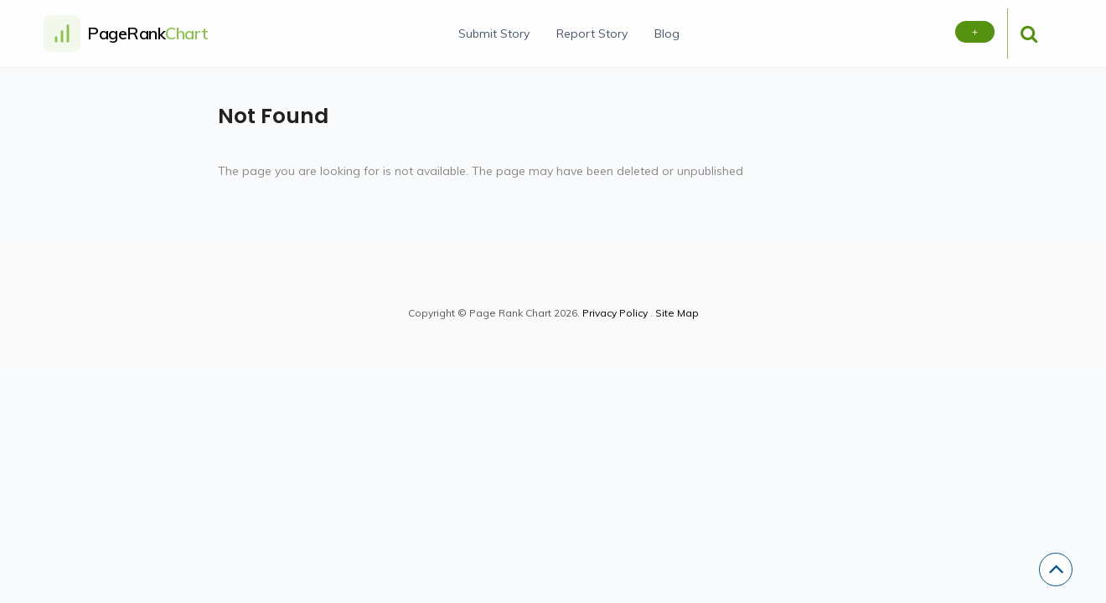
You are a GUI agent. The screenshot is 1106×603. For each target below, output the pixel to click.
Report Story (592, 33)
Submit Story (494, 33)
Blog (667, 33)
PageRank (148, 33)
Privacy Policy (615, 313)
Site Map (677, 313)
